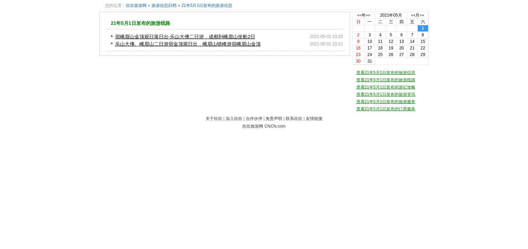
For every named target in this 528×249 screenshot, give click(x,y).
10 (369, 41)
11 (380, 41)
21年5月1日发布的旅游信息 (206, 5)
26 (391, 54)
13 (401, 41)
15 (423, 41)
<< (359, 15)
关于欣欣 (214, 118)
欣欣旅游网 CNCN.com (263, 126)
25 (380, 54)
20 (401, 48)
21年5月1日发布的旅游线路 (140, 23)
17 (369, 48)
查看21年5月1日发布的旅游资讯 (386, 94)
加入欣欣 (234, 118)
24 (369, 54)
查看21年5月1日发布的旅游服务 (386, 101)
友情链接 (314, 118)
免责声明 (274, 118)
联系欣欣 (294, 118)
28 (412, 54)
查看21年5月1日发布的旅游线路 (386, 79)
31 (369, 61)
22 (423, 48)
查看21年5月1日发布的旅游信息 (386, 72)
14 (412, 41)
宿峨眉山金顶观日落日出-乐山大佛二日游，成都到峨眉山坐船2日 (185, 36)
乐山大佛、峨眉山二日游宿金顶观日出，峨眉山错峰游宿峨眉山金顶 (188, 44)
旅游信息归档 (164, 5)
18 (380, 48)
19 (391, 48)
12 (391, 41)
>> (368, 15)
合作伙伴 (254, 118)
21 (412, 48)
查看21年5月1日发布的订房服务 (386, 109)
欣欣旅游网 (136, 5)
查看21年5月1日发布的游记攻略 (386, 87)
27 (401, 54)
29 (423, 54)
